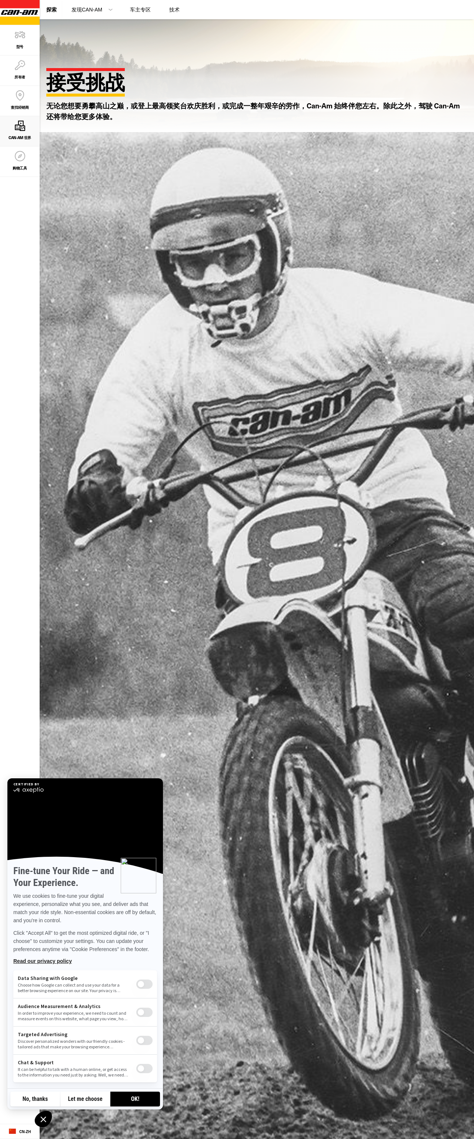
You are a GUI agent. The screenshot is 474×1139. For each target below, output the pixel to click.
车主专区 (140, 10)
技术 (174, 10)
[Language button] (20, 1131)
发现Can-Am (86, 10)
